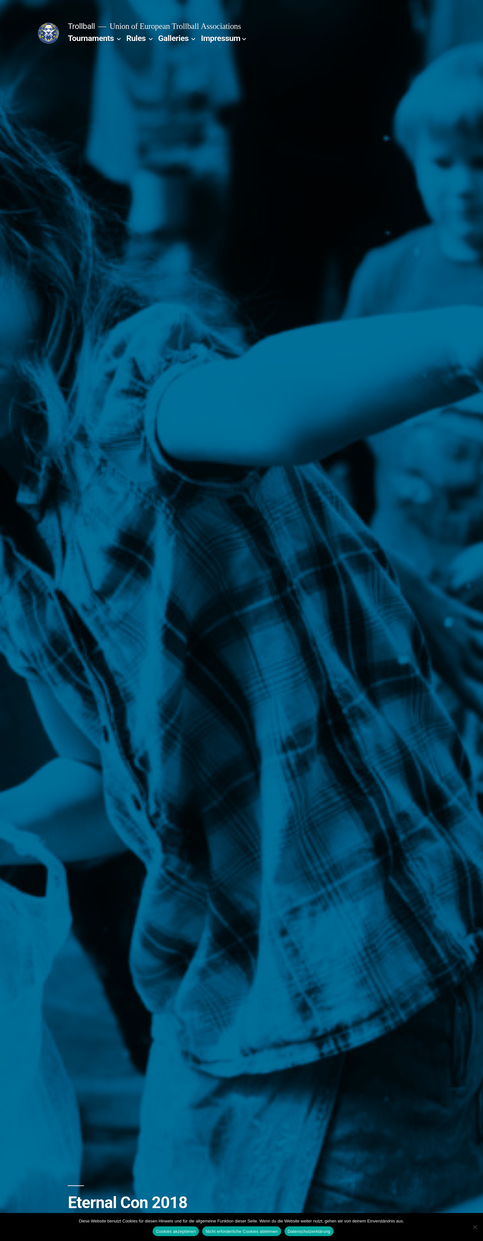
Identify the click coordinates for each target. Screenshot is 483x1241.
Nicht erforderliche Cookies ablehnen (241, 1231)
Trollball (81, 26)
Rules (136, 38)
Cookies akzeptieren (176, 1231)
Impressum (220, 38)
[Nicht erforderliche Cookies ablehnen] (475, 1227)
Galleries (173, 38)
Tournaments (91, 38)
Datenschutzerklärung (309, 1231)
